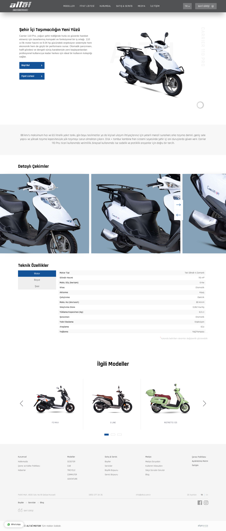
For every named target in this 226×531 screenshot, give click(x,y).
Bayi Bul (31, 65)
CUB (69, 466)
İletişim (154, 6)
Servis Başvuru (111, 474)
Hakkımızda (23, 461)
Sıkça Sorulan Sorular (155, 470)
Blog (147, 474)
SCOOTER (71, 461)
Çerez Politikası (199, 457)
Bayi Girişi (206, 6)
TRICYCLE (71, 470)
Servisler (109, 466)
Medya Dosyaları (152, 461)
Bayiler (108, 461)
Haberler (22, 470)
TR (187, 6)
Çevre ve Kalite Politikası (29, 466)
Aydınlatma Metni (200, 461)
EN (207, 495)
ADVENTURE (72, 479)
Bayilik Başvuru (111, 470)
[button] (178, 205)
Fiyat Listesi (87, 6)
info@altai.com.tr (143, 494)
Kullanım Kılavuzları (154, 466)
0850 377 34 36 (96, 494)
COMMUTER (72, 474)
